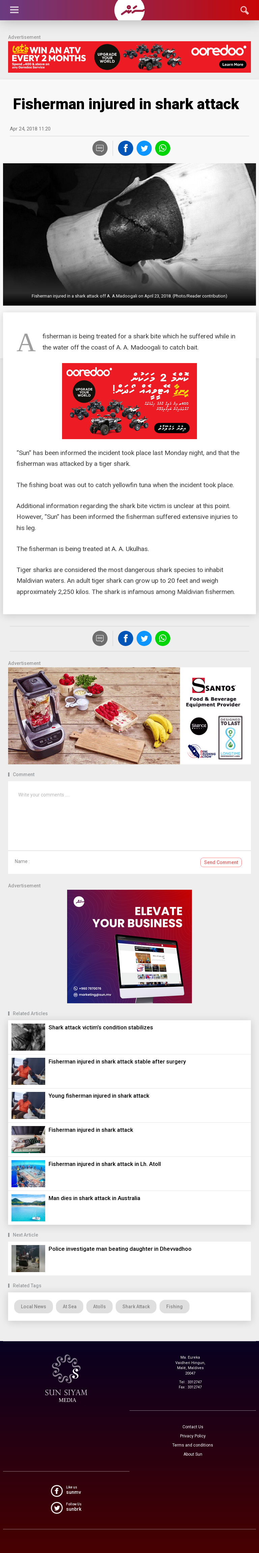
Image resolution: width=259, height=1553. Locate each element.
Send (221, 862)
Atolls (99, 1306)
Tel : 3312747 (190, 1382)
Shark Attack (136, 1306)
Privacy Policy (193, 1436)
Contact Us (192, 1427)
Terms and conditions (192, 1445)
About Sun (192, 1454)
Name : (22, 861)
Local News (33, 1306)
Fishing (174, 1306)
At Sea (70, 1306)
